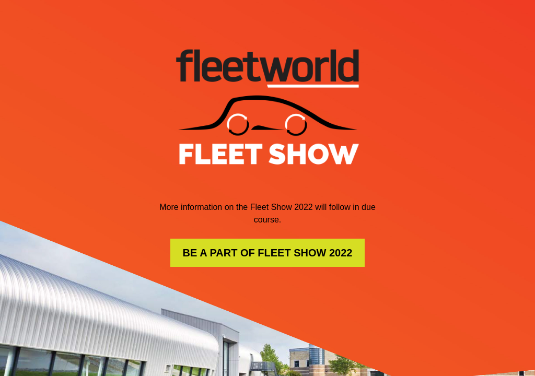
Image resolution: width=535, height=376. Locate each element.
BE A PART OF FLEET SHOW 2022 (268, 252)
